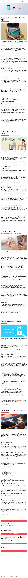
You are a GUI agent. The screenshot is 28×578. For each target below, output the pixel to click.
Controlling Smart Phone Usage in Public (12, 132)
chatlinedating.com (10, 265)
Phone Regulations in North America (12, 410)
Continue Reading (5, 125)
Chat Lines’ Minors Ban (8, 232)
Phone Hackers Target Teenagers (11, 321)
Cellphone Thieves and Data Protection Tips (13, 19)
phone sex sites (3, 72)
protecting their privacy (19, 400)
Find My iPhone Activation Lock (8, 94)
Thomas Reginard (13, 21)
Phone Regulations (5, 21)
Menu (3, 1)
